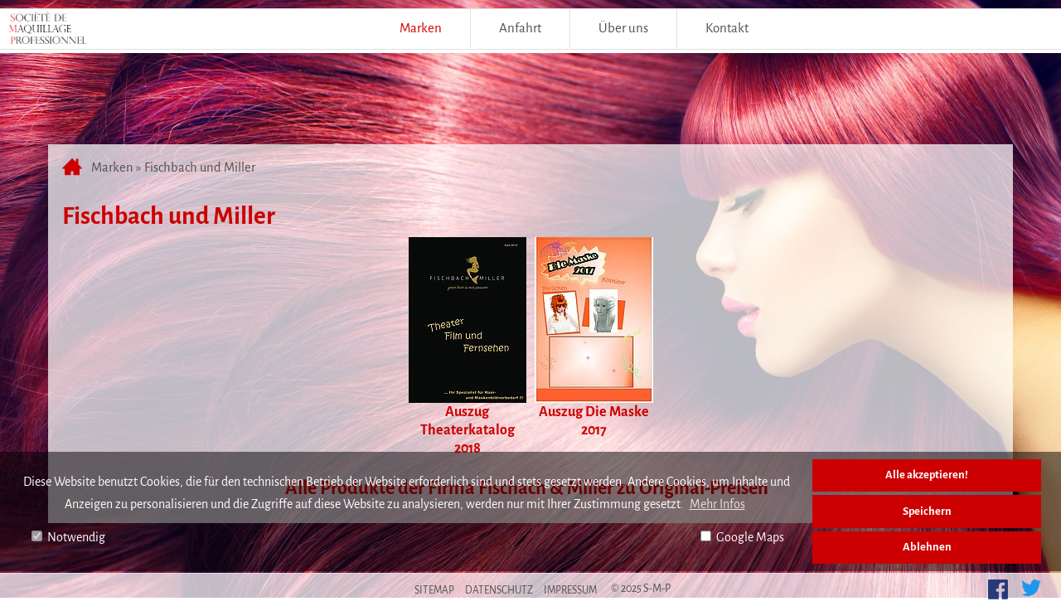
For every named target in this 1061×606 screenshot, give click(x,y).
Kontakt (727, 28)
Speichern (927, 511)
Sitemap (434, 590)
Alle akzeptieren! (926, 474)
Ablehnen (927, 547)
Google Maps (742, 537)
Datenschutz (499, 590)
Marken (421, 28)
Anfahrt (520, 28)
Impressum (570, 590)
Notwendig (68, 537)
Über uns (623, 28)
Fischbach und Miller (199, 167)
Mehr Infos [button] (717, 504)
